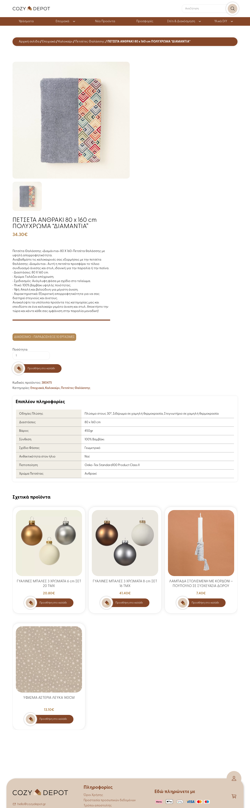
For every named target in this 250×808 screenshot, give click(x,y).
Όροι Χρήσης (93, 795)
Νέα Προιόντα (105, 21)
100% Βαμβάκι (94, 439)
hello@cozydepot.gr (31, 804)
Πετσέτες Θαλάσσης (90, 41)
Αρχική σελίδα (29, 41)
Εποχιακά (66, 21)
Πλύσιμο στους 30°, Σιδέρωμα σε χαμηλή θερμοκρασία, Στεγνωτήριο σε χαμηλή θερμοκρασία (152, 413)
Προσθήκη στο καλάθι (41, 368)
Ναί (87, 456)
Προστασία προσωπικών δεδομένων (110, 800)
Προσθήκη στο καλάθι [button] (53, 602)
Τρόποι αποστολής (98, 805)
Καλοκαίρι (65, 41)
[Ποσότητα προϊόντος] (31, 355)
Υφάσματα (26, 21)
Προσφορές (144, 21)
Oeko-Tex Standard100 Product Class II (112, 465)
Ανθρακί (91, 473)
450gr (89, 431)
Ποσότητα (20, 349)
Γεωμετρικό (92, 448)
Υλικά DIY (223, 21)
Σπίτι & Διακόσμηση (184, 21)
